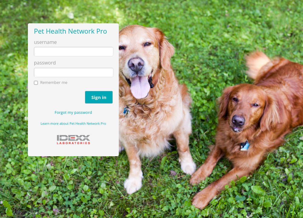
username (45, 42)
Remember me (54, 82)
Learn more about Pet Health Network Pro (73, 123)
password (45, 62)
